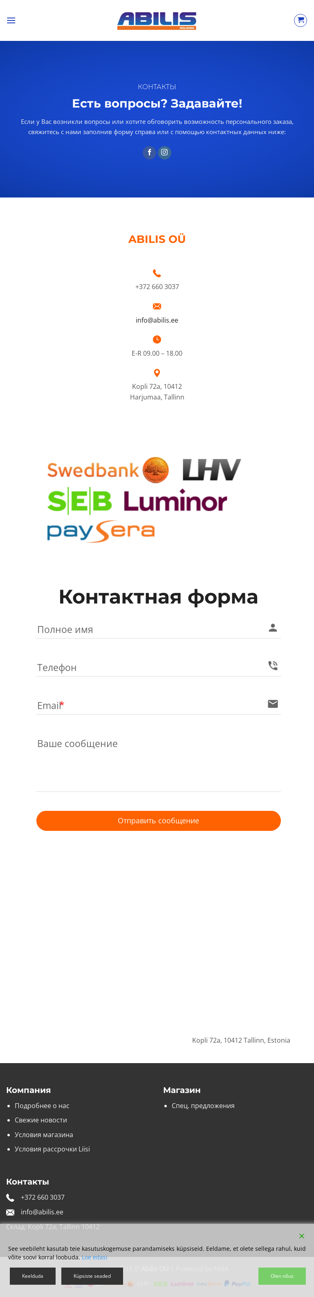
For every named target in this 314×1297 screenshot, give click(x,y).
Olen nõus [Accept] (282, 1275)
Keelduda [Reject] (32, 1275)
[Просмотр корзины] (300, 20)
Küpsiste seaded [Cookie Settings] (92, 1275)
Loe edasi (95, 1257)
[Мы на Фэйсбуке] (149, 153)
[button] (11, 20)
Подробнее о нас (42, 1105)
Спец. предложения (203, 1105)
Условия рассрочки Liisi (52, 1148)
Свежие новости (41, 1119)
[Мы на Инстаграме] (164, 153)
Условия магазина (44, 1134)
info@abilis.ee (157, 320)
